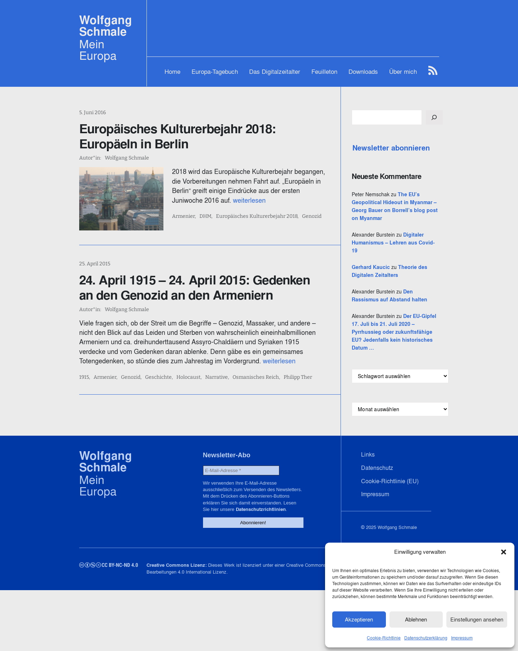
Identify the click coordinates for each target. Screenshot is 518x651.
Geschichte (158, 377)
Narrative (216, 377)
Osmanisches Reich (256, 377)
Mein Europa (98, 49)
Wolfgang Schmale (105, 26)
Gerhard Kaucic (371, 267)
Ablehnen (416, 619)
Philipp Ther (298, 377)
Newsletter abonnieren (391, 148)
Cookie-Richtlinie (384, 638)
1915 (84, 377)
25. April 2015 (94, 264)
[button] (503, 552)
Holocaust (188, 377)
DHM (205, 216)
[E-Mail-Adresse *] (241, 470)
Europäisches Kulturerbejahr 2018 (256, 216)
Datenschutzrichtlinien (261, 509)
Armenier (183, 216)
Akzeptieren (359, 619)
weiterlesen (249, 200)
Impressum (462, 638)
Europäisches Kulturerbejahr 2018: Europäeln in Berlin (177, 136)
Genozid (311, 216)
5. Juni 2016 (92, 112)
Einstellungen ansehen (476, 619)
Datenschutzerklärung (425, 638)
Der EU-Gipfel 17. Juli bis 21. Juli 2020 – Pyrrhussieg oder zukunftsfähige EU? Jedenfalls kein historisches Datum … (394, 332)
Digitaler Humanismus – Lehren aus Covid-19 (393, 242)
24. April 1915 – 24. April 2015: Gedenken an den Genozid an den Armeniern (194, 287)
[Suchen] (434, 117)
